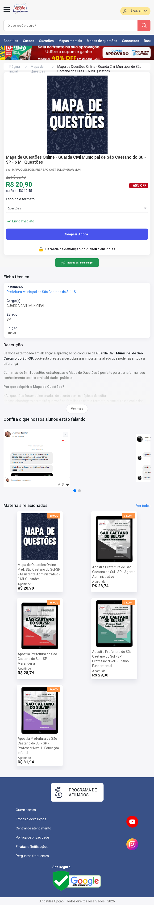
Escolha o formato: (21, 199)
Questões (46, 41)
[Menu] (7, 12)
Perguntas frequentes (32, 856)
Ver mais (77, 408)
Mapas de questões (102, 41)
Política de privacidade (32, 837)
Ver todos (143, 506)
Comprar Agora (76, 234)
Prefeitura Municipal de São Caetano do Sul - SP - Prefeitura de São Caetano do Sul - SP (72, 292)
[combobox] (66, 25)
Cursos (28, 41)
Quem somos (26, 810)
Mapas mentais (70, 41)
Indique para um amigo (77, 262)
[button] (74, 490)
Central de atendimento (33, 828)
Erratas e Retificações (32, 847)
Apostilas (11, 41)
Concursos (130, 41)
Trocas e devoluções (31, 819)
